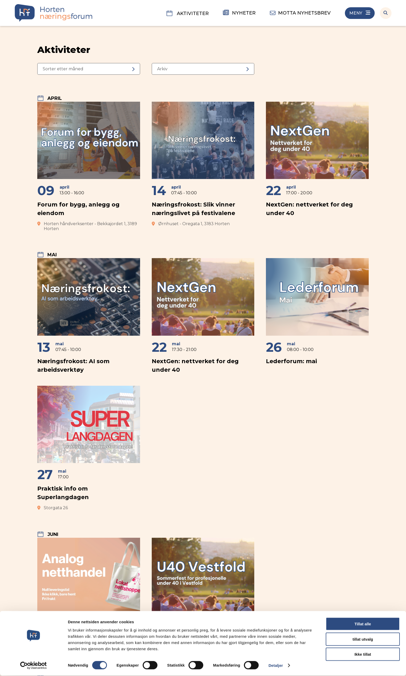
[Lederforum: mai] (317, 318)
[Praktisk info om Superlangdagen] (88, 448)
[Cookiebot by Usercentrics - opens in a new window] (33, 666)
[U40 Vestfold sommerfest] (203, 596)
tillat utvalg (362, 639)
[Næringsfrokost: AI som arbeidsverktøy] (88, 318)
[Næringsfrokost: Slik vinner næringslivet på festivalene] (203, 166)
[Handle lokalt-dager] (88, 596)
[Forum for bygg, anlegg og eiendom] (88, 166)
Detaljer (276, 666)
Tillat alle (362, 624)
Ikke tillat (362, 654)
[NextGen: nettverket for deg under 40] (317, 166)
